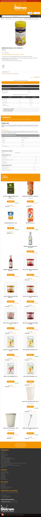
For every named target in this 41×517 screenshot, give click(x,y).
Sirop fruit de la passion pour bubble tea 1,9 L (10, 350)
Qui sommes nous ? (4, 454)
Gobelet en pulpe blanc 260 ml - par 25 (10, 428)
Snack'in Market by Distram (6, 457)
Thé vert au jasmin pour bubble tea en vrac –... (10, 197)
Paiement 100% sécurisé (7, 110)
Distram (32, 206)
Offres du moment (4, 479)
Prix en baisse (3, 476)
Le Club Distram (4, 466)
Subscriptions (3, 477)
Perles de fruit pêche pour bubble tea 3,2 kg (30, 297)
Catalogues (3, 456)
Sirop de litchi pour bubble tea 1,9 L (11, 376)
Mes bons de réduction (5, 488)
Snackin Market (13, 206)
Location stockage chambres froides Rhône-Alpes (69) (11, 465)
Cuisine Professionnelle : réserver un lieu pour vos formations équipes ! (13, 463)
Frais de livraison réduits (5, 462)
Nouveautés (3, 475)
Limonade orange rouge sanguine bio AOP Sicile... (10, 270)
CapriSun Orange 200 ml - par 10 (10, 223)
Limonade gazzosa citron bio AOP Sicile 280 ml (30, 247)
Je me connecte (20, 82)
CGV (20, 515)
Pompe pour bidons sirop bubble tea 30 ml (30, 429)
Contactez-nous (4, 452)
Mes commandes (4, 483)
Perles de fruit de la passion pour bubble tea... (11, 297)
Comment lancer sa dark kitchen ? (7, 464)
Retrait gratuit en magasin (20, 444)
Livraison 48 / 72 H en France (8, 108)
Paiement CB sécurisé (20, 446)
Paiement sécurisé (4, 455)
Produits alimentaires (5, 471)
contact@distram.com (6, 497)
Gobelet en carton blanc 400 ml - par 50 (30, 401)
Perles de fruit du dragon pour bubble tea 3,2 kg (30, 323)
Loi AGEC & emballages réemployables (8, 458)
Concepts (2, 474)
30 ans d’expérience (20, 443)
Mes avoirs (3, 485)
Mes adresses (3, 486)
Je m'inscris (20, 86)
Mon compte (4, 482)
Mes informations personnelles (6, 487)
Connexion (36, 12)
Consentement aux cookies (2, 514)
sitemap (2, 467)
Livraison (2, 453)
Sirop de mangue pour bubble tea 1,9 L (30, 349)
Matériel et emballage (5, 472)
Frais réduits (3, 478)
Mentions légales (27, 514)
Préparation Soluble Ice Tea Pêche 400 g (30, 196)
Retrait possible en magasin (7, 109)
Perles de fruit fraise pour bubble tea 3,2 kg (30, 270)
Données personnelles (35, 514)
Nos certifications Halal (5, 459)
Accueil (2, 18)
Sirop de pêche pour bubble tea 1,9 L (30, 376)
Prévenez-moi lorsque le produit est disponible (10, 73)
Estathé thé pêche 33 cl (30, 223)
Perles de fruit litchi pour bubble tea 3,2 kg (10, 323)
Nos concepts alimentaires (6, 460)
